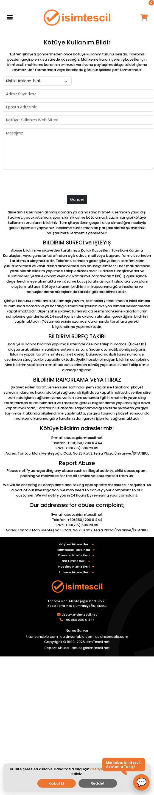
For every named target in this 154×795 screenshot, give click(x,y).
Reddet (98, 783)
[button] (141, 782)
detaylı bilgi (101, 769)
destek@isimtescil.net (79, 614)
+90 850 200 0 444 (79, 620)
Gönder (77, 199)
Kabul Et (56, 783)
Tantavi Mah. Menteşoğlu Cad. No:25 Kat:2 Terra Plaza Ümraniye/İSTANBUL (77, 603)
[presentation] (44, 184)
